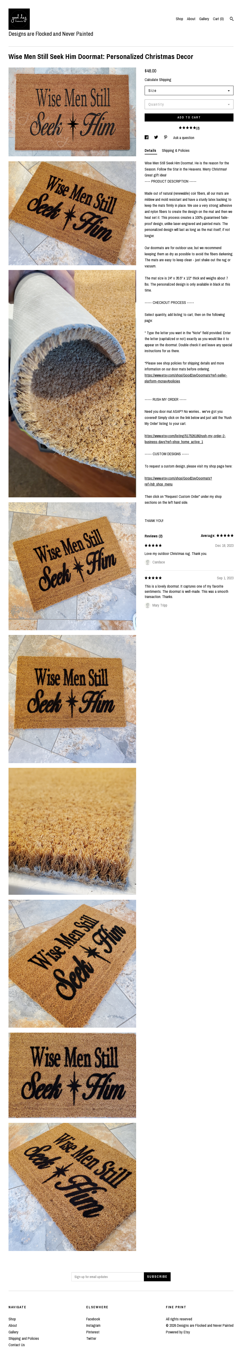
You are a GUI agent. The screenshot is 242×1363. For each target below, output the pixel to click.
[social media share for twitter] (156, 137)
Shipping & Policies (176, 150)
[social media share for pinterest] (166, 137)
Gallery (204, 18)
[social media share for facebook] (147, 137)
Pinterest (92, 1332)
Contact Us (17, 1344)
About (191, 18)
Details (151, 150)
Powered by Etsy (178, 1332)
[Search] (231, 19)
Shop (179, 18)
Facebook (93, 1319)
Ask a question (183, 137)
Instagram (93, 1325)
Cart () (218, 18)
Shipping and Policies (24, 1338)
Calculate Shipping (158, 79)
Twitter (91, 1338)
